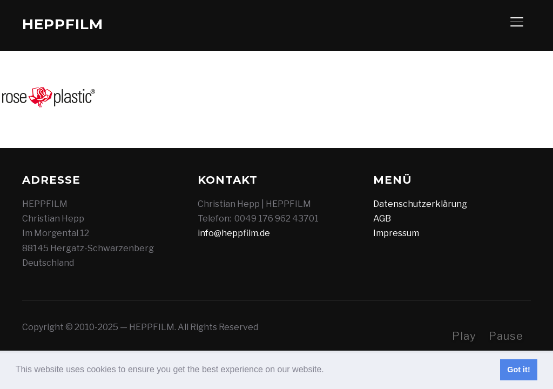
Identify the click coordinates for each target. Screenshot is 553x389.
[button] (327, 370)
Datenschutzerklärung (420, 204)
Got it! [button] (518, 369)
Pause (506, 336)
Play (464, 336)
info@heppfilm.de (234, 233)
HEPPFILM (62, 24)
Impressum (396, 233)
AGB (382, 218)
